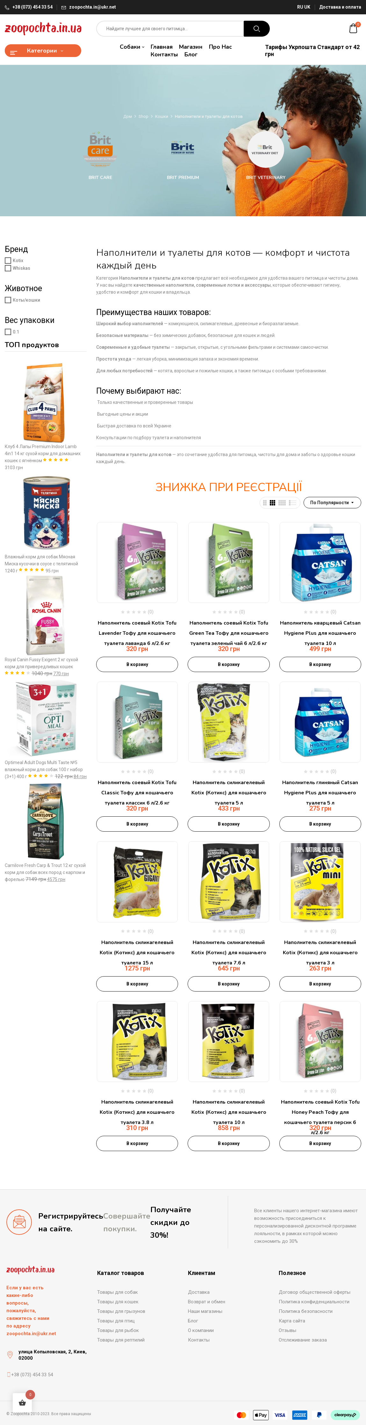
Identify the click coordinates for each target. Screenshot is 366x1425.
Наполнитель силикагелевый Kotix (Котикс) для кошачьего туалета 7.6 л (228, 952)
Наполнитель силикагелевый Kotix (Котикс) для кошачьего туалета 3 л (320, 952)
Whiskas (21, 268)
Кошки (161, 116)
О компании (201, 1330)
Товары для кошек (118, 1302)
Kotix (18, 260)
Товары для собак (117, 1292)
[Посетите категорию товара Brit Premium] (183, 149)
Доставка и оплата (340, 7)
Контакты (199, 1340)
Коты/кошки (26, 300)
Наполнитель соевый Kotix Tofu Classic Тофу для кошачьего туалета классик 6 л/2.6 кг (137, 792)
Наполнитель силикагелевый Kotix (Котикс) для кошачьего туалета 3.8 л (137, 1112)
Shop (143, 116)
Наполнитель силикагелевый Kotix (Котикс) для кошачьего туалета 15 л (137, 952)
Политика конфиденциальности (314, 1302)
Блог (193, 1321)
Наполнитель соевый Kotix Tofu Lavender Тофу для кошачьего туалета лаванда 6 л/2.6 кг (137, 633)
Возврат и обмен (206, 1302)
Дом (127, 116)
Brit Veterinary (265, 178)
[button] (353, 28)
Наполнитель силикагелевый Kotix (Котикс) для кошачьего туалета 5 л (228, 792)
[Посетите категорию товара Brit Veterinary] (266, 149)
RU (300, 7)
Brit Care (100, 178)
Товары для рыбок (118, 1330)
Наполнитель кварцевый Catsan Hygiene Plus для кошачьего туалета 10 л (320, 633)
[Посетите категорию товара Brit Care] (100, 149)
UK (307, 7)
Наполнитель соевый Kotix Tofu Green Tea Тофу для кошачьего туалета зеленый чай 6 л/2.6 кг (229, 633)
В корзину (137, 664)
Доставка (199, 1292)
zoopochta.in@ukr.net (92, 7)
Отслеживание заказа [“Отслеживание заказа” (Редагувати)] (303, 1340)
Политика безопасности (306, 1311)
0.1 (16, 331)
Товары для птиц (116, 1321)
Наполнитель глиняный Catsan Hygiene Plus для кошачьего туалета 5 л (320, 792)
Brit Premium (183, 178)
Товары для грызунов (121, 1311)
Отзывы (287, 1330)
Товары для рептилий (121, 1340)
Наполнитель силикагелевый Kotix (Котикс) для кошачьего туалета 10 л (228, 1112)
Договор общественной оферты (314, 1292)
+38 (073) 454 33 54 (32, 7)
